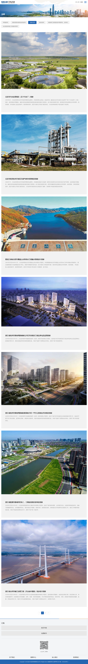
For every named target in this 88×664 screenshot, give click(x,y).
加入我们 (54, 657)
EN (79, 2)
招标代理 (32, 22)
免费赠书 (44, 633)
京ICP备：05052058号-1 (62, 661)
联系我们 (76, 657)
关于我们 (12, 657)
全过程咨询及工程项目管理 (10, 26)
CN (76, 2)
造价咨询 (41, 22)
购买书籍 (44, 628)
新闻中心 (33, 657)
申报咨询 (5, 22)
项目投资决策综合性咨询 (19, 22)
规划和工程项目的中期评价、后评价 (58, 22)
